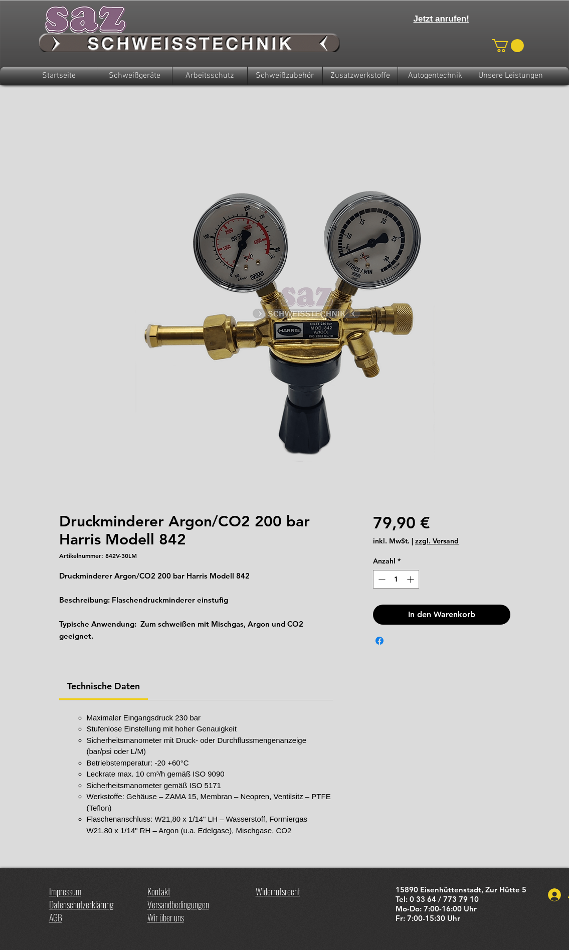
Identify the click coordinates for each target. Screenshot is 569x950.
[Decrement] (380, 579)
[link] (103, 686)
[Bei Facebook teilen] (379, 641)
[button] (508, 45)
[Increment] (411, 579)
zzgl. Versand (437, 540)
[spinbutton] (396, 579)
